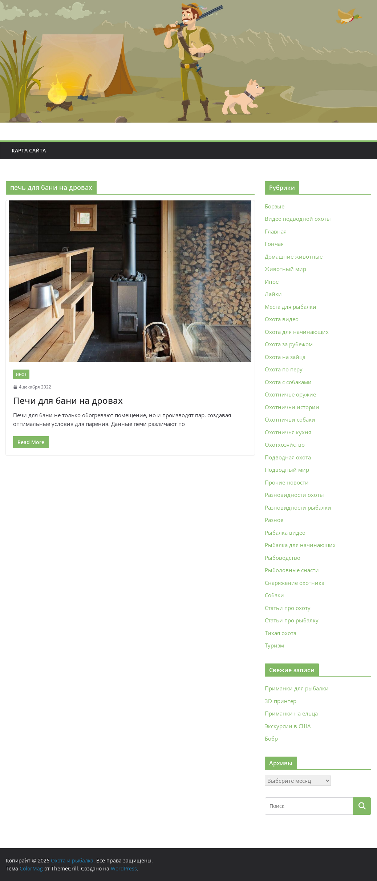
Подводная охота (288, 457)
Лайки (273, 294)
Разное (274, 519)
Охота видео (282, 319)
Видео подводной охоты (298, 218)
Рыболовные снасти (292, 570)
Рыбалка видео (285, 532)
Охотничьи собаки (290, 419)
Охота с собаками (288, 382)
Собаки (274, 595)
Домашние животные (294, 256)
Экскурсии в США (288, 726)
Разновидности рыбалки (298, 507)
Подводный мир (287, 469)
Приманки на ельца (291, 713)
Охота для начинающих (297, 331)
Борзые (274, 206)
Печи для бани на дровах (68, 400)
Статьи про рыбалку (292, 620)
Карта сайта (29, 150)
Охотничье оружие (290, 394)
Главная (276, 231)
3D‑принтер (280, 701)
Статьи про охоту (288, 607)
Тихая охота (280, 633)
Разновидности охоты (294, 494)
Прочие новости (287, 482)
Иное (21, 374)
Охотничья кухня (288, 432)
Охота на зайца (285, 356)
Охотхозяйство (285, 444)
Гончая (274, 243)
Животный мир (285, 268)
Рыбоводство (282, 557)
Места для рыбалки (290, 306)
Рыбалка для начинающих (300, 545)
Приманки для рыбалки (297, 688)
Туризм (274, 645)
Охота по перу (284, 369)
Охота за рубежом (289, 344)
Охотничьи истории (292, 407)
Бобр (271, 738)
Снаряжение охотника (294, 582)
